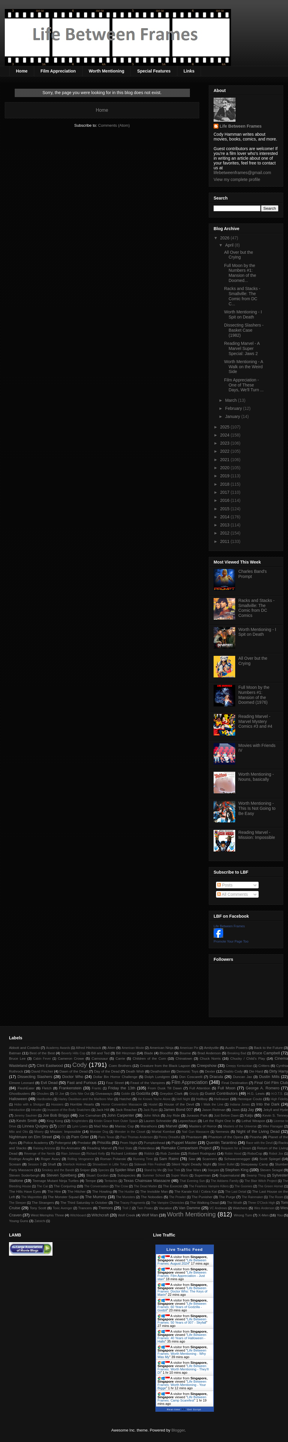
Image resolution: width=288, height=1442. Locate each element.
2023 (225, 443)
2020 (225, 467)
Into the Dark (268, 1104)
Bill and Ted (100, 1053)
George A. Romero (262, 1088)
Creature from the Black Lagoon (165, 1065)
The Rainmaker (252, 1197)
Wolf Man (149, 1215)
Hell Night (183, 1099)
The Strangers (43, 1202)
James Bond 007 (178, 1109)
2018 (225, 484)
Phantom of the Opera (225, 1137)
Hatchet (125, 1099)
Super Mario (179, 1175)
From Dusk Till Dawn (165, 1088)
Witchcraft (100, 1215)
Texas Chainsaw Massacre (146, 1180)
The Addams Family (224, 1181)
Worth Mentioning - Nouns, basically (256, 777)
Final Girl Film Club (271, 1082)
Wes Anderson (264, 1208)
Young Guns (18, 1221)
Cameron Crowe (71, 1058)
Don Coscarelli (190, 1077)
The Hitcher (77, 1191)
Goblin (125, 1093)
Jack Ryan (150, 1110)
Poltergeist (63, 1142)
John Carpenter (120, 1115)
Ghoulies (43, 1093)
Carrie (120, 1058)
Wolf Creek (126, 1215)
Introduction (17, 1110)
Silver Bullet (226, 1164)
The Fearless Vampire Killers (209, 1186)
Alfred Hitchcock (88, 1048)
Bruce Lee (17, 1058)
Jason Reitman (213, 1110)
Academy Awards (58, 1048)
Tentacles (111, 1181)
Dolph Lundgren (157, 1077)
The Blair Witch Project (260, 1181)
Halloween (18, 1099)
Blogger (177, 1430)
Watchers (240, 1208)
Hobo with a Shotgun (29, 1104)
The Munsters (125, 1197)
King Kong (55, 1121)
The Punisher (202, 1197)
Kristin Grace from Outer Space (116, 1121)
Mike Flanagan (272, 1126)
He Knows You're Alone (154, 1099)
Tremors (105, 1208)
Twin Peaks (145, 1208)
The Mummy (95, 1197)
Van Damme (189, 1208)
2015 (225, 508)
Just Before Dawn (226, 1115)
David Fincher (42, 1071)
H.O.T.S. (277, 1093)
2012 (225, 533)
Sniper (85, 1170)
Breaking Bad (236, 1053)
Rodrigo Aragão (21, 1159)
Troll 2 (126, 1208)
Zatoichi (39, 1221)
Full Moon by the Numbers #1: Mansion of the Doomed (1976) (254, 695)
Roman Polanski (113, 1159)
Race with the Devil (259, 1142)
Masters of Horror (203, 1126)
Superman (202, 1175)
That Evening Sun (192, 1181)
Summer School (153, 1175)
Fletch (47, 1088)
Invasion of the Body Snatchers (69, 1110)
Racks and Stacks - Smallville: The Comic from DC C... (242, 296)
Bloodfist (166, 1053)
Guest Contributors (221, 1093)
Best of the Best (42, 1053)
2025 (225, 427)
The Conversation (96, 1186)
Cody (79, 1064)
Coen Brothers (120, 1065)
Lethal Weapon (253, 1121)
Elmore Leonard (21, 1083)
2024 (225, 435)
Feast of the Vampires (147, 1083)
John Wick (151, 1115)
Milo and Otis (18, 1131)
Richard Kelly (95, 1153)
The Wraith (234, 1202)
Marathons (148, 1126)
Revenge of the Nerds (39, 1153)
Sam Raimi (168, 1158)
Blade (148, 1053)
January (233, 416)
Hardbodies (44, 1099)
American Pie (189, 1048)
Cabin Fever (42, 1058)
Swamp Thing (256, 1175)
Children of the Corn (149, 1058)
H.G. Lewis (256, 1093)
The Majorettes (31, 1197)
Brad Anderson (209, 1053)
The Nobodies (152, 1197)
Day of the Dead (106, 1071)
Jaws (236, 1110)
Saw (191, 1159)
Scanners (209, 1159)
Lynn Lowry (80, 1126)
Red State (125, 1148)
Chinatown (184, 1058)
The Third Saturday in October (84, 1202)
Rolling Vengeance (81, 1159)
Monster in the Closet (130, 1131)
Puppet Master (184, 1142)
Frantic (96, 1088)
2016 (225, 500)
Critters (264, 1065)
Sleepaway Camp (254, 1164)
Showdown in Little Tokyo (110, 1164)
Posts (224, 885)
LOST (62, 1126)
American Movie (133, 1048)
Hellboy (202, 1099)
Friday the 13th (121, 1088)
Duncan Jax (242, 1077)
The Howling (102, 1191)
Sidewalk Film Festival (149, 1164)
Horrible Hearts (82, 1104)
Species (103, 1170)
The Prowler (177, 1197)
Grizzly (194, 1093)
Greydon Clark (171, 1093)
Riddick (149, 1153)
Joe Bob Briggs (56, 1115)
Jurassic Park (196, 1115)
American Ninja (161, 1048)
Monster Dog (99, 1131)
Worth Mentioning (106, 71)
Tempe (90, 1181)
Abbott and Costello (24, 1048)
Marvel (171, 1126)
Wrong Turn (243, 1215)
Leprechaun (187, 1121)
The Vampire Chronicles (167, 1202)
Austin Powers (236, 1048)
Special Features (153, 71)
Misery (39, 1131)
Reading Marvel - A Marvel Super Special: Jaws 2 (242, 348)
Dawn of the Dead (73, 1071)
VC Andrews (218, 1208)
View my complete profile (237, 179)
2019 (225, 475)
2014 (225, 516)
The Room (276, 1197)
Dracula (216, 1076)
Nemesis (222, 1131)
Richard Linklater (124, 1153)
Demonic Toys (187, 1071)
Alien (111, 1048)
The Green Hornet (270, 1186)
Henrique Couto (250, 1099)
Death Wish (135, 1071)
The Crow (121, 1186)
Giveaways (103, 1093)
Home (22, 71)
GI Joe (59, 1093)
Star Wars (193, 1170)
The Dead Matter (145, 1186)
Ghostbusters (19, 1093)
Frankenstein (70, 1088)
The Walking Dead (204, 1202)
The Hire (54, 1191)
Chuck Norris (210, 1058)
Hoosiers (57, 1104)
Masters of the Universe (240, 1126)
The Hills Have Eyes (25, 1191)
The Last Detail (236, 1191)
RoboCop (255, 1153)
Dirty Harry (278, 1071)
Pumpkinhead (154, 1142)
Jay (251, 1109)
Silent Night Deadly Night (191, 1164)
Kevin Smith (27, 1120)
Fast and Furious (82, 1082)
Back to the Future (268, 1048)
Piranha (256, 1137)
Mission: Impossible (65, 1131)
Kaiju (248, 1115)
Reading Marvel (99, 1148)
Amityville (211, 1048)
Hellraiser (221, 1099)
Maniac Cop (124, 1126)
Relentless (146, 1148)
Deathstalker (160, 1071)
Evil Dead (49, 1082)
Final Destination (234, 1083)
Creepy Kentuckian (239, 1065)
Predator (84, 1142)
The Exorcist (172, 1186)
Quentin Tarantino (221, 1142)
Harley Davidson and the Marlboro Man (85, 1099)
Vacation (165, 1208)
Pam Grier (80, 1137)
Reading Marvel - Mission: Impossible (256, 835)
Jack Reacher (126, 1110)
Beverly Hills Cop (73, 1053)
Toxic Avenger (62, 1208)
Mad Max (101, 1126)
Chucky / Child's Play (247, 1058)
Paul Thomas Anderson (136, 1137)
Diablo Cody (233, 1071)
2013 (225, 525)
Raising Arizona (44, 1148)
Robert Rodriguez (202, 1153)
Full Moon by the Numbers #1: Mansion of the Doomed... (240, 273)
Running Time (143, 1159)
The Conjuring (65, 1186)
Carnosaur (100, 1058)
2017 (225, 492)
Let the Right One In (219, 1121)
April (230, 245)
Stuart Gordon (97, 1175)
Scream (15, 1164)
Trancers (85, 1208)
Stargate (213, 1170)
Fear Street (115, 1083)
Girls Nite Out (79, 1093)
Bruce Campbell (266, 1053)
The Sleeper (17, 1202)
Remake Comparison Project (186, 1148)
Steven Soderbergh (24, 1175)
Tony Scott (38, 1208)
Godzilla (143, 1093)
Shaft (52, 1164)
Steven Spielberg (61, 1175)
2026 (225, 237)
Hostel (152, 1104)
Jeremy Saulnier (25, 1115)
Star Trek (173, 1170)
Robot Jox (276, 1153)
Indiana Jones (240, 1104)
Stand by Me (153, 1170)
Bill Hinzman (126, 1053)
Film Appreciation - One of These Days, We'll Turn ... (244, 385)
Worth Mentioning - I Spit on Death (243, 314)
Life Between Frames (241, 126)
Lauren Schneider (158, 1121)
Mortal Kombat (163, 1131)
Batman (15, 1053)
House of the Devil (179, 1104)
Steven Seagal (271, 1170)
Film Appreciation (58, 71)
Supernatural (230, 1175)
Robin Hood (233, 1153)
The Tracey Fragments (130, 1202)
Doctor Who (72, 1076)
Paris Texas (106, 1137)
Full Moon (226, 1088)
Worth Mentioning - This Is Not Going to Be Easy (257, 808)
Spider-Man (125, 1170)
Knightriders (79, 1121)
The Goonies (243, 1186)
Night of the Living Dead (258, 1131)
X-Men (263, 1215)
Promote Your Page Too (231, 941)
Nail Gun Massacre (195, 1131)
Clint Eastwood (50, 1065)
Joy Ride (173, 1115)
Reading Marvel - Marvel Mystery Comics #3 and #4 (255, 721)
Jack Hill (102, 1110)
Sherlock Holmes (74, 1164)
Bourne (185, 1053)
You (280, 1215)
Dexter (210, 1071)
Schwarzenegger (237, 1159)
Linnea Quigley (35, 1126)
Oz (63, 1137)
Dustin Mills (269, 1076)
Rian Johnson (70, 1153)
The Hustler (126, 1191)
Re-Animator (71, 1148)
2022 (225, 451)
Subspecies (126, 1175)
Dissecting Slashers (34, 1076)
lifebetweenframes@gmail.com (242, 172)
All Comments (232, 894)
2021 (225, 459)
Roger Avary (50, 1159)
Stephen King (236, 1170)
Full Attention (199, 1088)
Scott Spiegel (270, 1159)
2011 (225, 541)
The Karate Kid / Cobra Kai (195, 1191)
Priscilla (104, 1142)
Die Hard (256, 1071)
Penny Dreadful (169, 1137)
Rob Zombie (170, 1153)
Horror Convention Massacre (121, 1104)
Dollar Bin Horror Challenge (115, 1077)
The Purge (227, 1197)
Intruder (36, 1110)
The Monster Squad (63, 1197)
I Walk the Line (212, 1104)
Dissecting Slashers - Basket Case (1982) (244, 330)
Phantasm (194, 1137)
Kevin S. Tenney (275, 1115)
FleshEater (26, 1088)
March (231, 400)
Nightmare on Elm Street (30, 1137)
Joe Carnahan (90, 1115)
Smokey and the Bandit (58, 1170)
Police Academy (35, 1142)
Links (189, 71)
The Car (42, 1186)
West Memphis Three (47, 1215)
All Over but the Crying (238, 255)
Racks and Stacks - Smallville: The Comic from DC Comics (256, 608)
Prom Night (128, 1142)
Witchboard (78, 1215)
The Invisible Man (154, 1191)
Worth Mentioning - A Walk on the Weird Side (243, 366)
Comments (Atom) (114, 125)
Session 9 (35, 1164)
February (234, 408)
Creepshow (207, 1065)
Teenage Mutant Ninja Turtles (56, 1181)
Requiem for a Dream (236, 1148)
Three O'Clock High (261, 1202)
